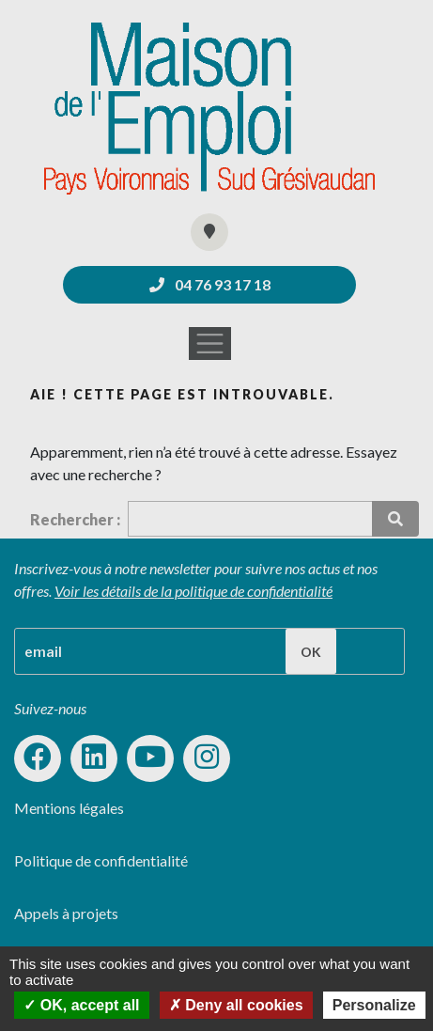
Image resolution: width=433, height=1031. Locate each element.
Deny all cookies (236, 1005)
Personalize (374, 1005)
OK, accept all (81, 1005)
